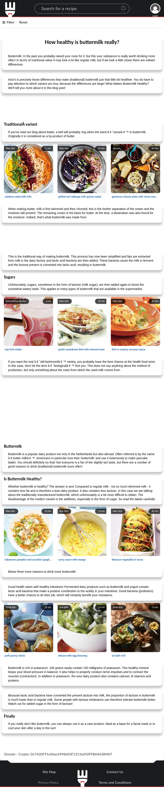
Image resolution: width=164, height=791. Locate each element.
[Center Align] (125, 6)
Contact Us (115, 772)
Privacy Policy (48, 782)
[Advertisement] (82, 107)
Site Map (49, 772)
